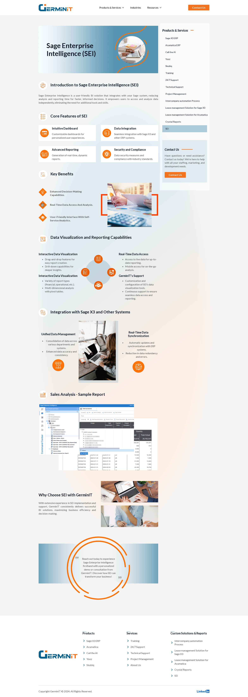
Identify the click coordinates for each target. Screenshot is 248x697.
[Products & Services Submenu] (124, 7)
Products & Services (110, 7)
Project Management (175, 94)
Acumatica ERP (172, 45)
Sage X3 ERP (171, 38)
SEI (167, 128)
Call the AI (170, 52)
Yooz (167, 59)
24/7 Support (172, 80)
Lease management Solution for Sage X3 (185, 107)
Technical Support (174, 87)
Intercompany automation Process (182, 100)
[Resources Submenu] (161, 7)
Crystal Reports (173, 121)
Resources (152, 7)
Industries (135, 7)
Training (169, 73)
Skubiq (168, 66)
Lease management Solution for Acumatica (186, 114)
